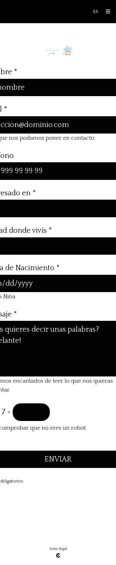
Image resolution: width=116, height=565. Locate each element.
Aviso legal (58, 549)
